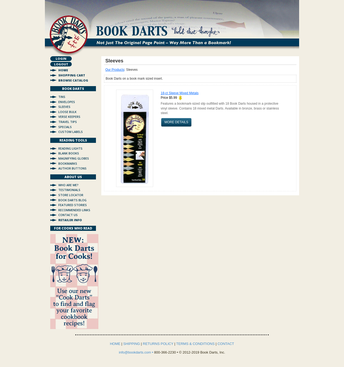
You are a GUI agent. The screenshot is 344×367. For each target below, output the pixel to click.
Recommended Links (74, 210)
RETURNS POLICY (158, 344)
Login (61, 59)
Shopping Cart (71, 75)
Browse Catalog (73, 80)
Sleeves (64, 107)
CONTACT (225, 344)
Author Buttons (72, 168)
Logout (61, 64)
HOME (115, 344)
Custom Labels (70, 132)
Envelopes (66, 102)
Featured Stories (72, 205)
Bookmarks (67, 163)
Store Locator (70, 195)
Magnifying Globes (73, 158)
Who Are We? (68, 185)
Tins (61, 97)
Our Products (114, 70)
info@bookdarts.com (135, 352)
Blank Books (68, 153)
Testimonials (69, 190)
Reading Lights (70, 148)
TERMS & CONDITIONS (195, 344)
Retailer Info (70, 220)
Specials (65, 127)
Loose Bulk (67, 112)
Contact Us (68, 215)
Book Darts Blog (72, 200)
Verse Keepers (69, 117)
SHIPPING (131, 344)
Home (63, 70)
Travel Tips (67, 122)
